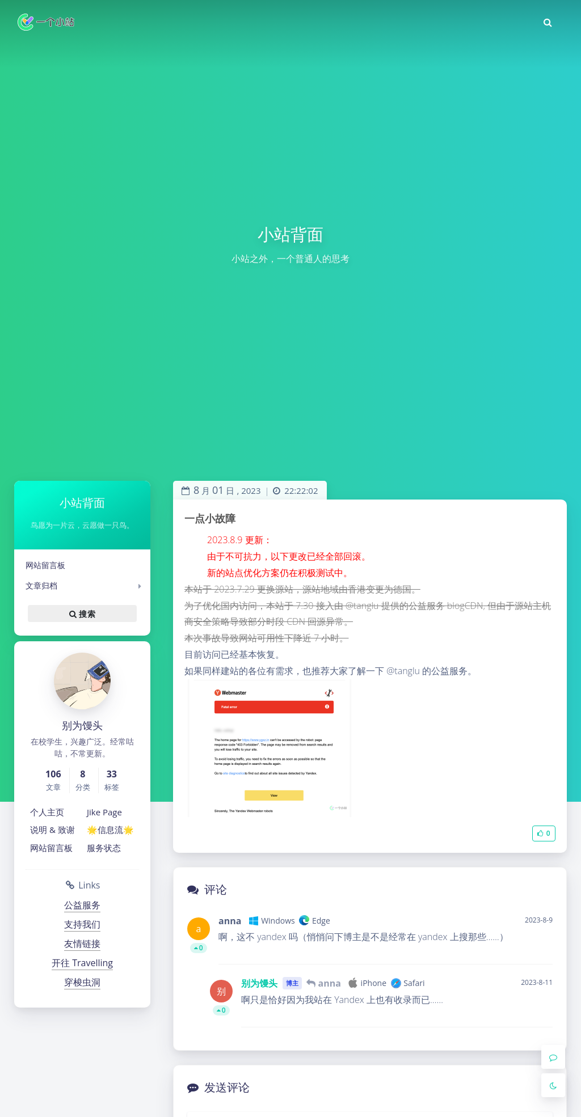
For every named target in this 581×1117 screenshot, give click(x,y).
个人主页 (47, 812)
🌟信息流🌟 (110, 829)
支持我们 (82, 924)
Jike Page (104, 812)
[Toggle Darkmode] (553, 1085)
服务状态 (104, 847)
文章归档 (41, 585)
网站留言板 (45, 565)
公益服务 (82, 905)
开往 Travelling (82, 963)
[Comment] (553, 1057)
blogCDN (465, 605)
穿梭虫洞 (82, 982)
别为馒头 (259, 983)
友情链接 (82, 943)
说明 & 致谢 (52, 829)
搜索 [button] (82, 613)
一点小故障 (209, 518)
